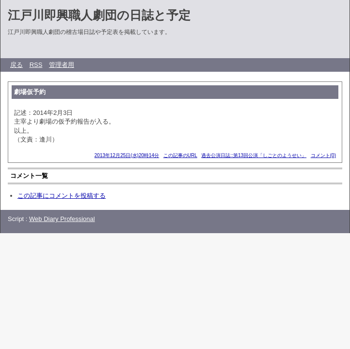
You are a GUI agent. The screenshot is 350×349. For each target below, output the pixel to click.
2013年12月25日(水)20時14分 (127, 155)
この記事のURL (180, 155)
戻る (16, 64)
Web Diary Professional (62, 218)
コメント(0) (323, 155)
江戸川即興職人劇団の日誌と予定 (99, 15)
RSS (36, 64)
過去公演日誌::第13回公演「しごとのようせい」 (253, 155)
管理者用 (61, 64)
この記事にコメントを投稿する (61, 195)
